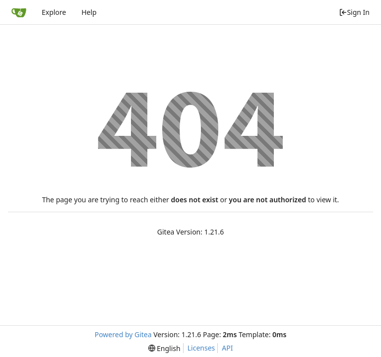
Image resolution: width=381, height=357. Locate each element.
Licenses (201, 348)
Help (89, 12)
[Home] (19, 12)
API (227, 348)
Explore (54, 12)
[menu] (164, 348)
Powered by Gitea (123, 334)
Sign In (354, 12)
